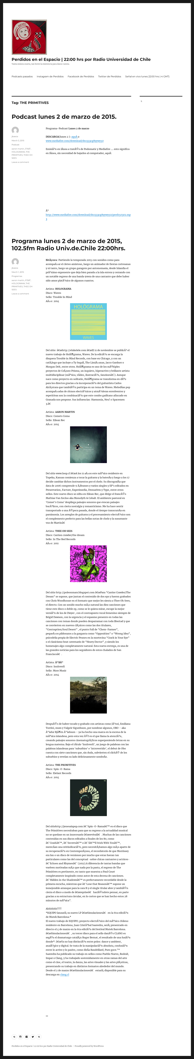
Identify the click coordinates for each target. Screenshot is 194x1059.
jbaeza (15, 136)
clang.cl (64, 974)
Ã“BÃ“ (28, 149)
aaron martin (18, 149)
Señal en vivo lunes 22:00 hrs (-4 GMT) (147, 76)
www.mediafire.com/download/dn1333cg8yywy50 (75, 140)
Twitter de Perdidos (109, 76)
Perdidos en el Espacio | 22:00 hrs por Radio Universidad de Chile (81, 59)
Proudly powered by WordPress (89, 1046)
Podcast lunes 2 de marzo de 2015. (64, 116)
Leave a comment (20, 162)
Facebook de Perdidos (81, 76)
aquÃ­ (74, 136)
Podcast (15, 144)
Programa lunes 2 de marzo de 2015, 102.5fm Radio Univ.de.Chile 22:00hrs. (68, 244)
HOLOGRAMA (18, 152)
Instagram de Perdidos (50, 76)
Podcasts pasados (22, 76)
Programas (17, 276)
